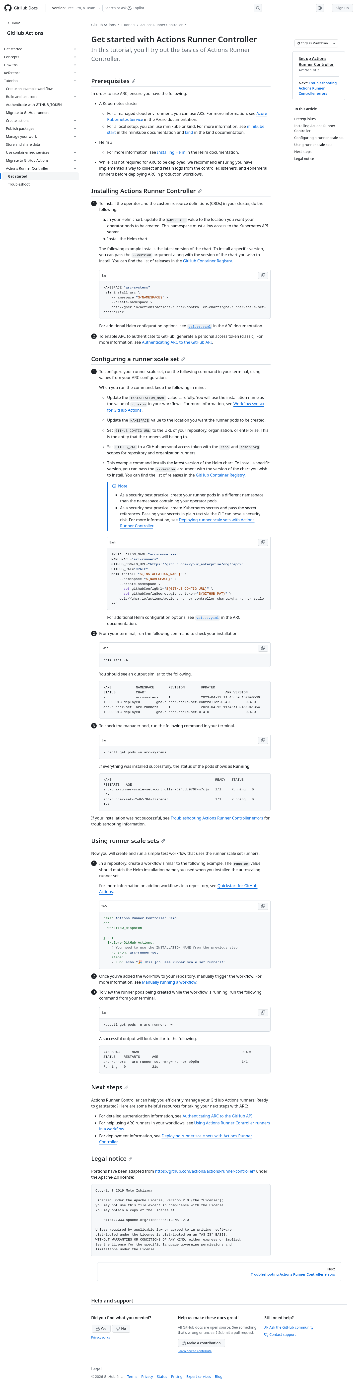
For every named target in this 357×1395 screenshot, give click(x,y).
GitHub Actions (25, 33)
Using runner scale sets (128, 840)
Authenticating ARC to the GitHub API (177, 342)
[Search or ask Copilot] (182, 8)
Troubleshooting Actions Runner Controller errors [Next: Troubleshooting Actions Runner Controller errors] (293, 1274)
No (121, 1328)
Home (13, 23)
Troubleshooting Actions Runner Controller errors (318, 88)
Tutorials (128, 24)
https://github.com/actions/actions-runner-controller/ (205, 1171)
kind (189, 132)
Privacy (147, 1376)
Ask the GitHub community (288, 1327)
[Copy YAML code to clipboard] (263, 906)
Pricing (176, 1376)
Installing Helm (171, 152)
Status (162, 1376)
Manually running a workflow (169, 982)
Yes (101, 1328)
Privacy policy (100, 1337)
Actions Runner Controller (162, 24)
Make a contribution (201, 1343)
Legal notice (112, 1158)
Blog (218, 1376)
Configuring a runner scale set (138, 359)
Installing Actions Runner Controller (146, 191)
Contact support (280, 1334)
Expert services (198, 1376)
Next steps (109, 1087)
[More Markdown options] (334, 43)
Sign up (342, 7)
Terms (132, 1376)
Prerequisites (113, 81)
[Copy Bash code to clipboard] (263, 275)
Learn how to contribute (195, 1351)
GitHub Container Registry (207, 261)
